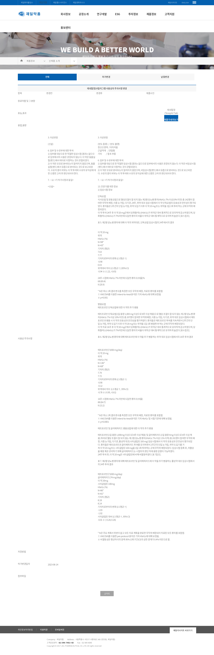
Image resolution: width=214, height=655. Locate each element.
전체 (47, 76)
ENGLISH (185, 2)
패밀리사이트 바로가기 (183, 630)
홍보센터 (65, 28)
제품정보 (151, 14)
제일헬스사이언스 (60, 2)
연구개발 (102, 14)
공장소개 (84, 14)
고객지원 (169, 14)
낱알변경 (165, 76)
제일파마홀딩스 (27, 2)
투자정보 (133, 14)
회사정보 (65, 14)
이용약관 (44, 629)
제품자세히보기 (171, 119)
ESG (117, 14)
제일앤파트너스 (79, 2)
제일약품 (43, 2)
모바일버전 (59, 629)
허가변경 (106, 76)
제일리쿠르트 (172, 2)
